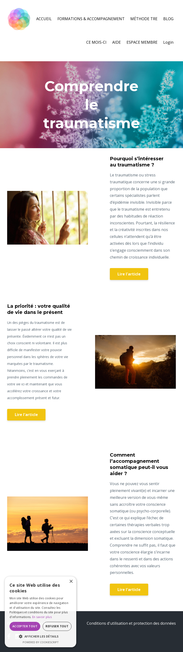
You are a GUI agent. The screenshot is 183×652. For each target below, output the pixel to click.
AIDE (116, 42)
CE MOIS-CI (96, 42)
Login (168, 42)
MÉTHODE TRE (144, 18)
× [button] (71, 581)
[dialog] (40, 611)
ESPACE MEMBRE (142, 42)
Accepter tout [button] (24, 626)
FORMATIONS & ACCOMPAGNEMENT (91, 18)
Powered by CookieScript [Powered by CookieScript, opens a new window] (41, 642)
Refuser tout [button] (57, 626)
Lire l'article (129, 274)
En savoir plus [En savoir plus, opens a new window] (42, 617)
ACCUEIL (44, 18)
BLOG (168, 18)
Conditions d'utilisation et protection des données (131, 623)
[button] (40, 636)
